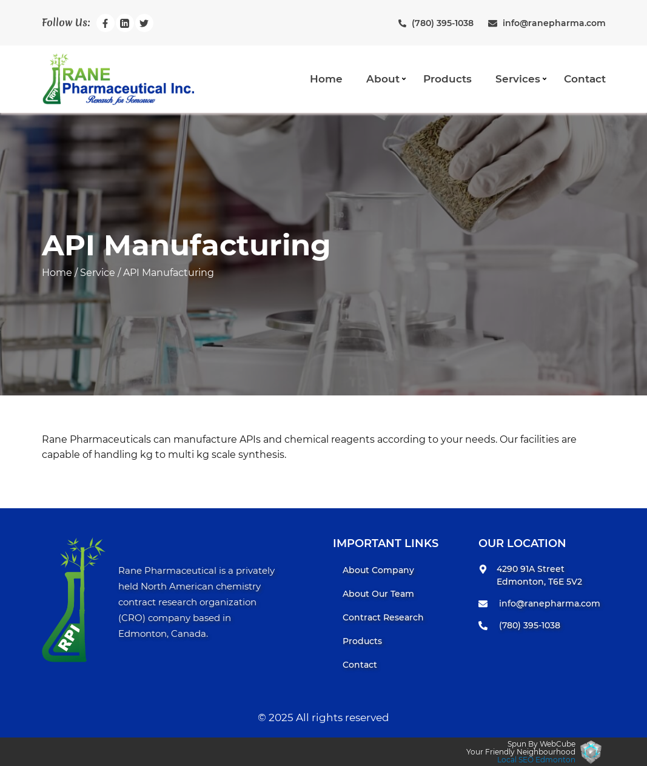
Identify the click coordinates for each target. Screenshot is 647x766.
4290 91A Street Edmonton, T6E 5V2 (539, 575)
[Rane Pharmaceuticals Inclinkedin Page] (125, 23)
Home (326, 79)
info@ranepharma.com (549, 603)
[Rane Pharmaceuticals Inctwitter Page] (144, 23)
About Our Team (378, 593)
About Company (378, 570)
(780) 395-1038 (529, 625)
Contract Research (383, 617)
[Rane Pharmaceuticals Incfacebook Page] (105, 23)
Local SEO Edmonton (536, 759)
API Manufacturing (168, 272)
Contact (585, 79)
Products (447, 79)
